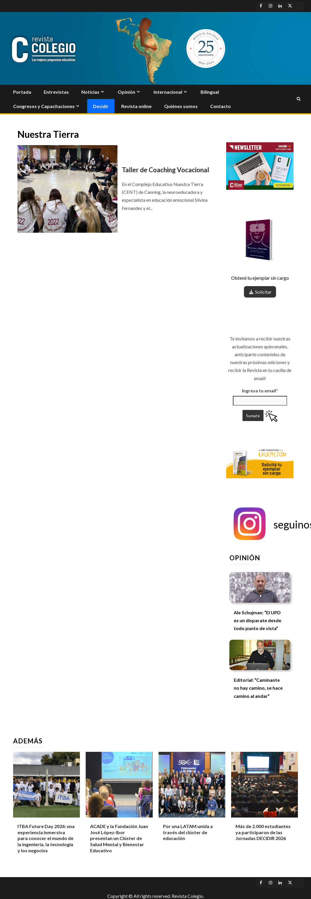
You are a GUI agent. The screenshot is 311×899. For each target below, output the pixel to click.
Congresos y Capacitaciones (44, 106)
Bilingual (210, 92)
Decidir (101, 106)
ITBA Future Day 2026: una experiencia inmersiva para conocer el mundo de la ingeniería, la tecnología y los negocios (46, 838)
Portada (22, 92)
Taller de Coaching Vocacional (165, 170)
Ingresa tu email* (260, 390)
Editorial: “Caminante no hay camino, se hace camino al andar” (258, 687)
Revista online (136, 106)
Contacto (220, 106)
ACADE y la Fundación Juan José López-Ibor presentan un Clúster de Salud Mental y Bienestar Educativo (119, 838)
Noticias (90, 92)
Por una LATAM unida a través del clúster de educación (188, 832)
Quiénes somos (181, 106)
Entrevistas (56, 92)
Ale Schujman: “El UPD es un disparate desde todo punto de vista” (257, 620)
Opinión (126, 92)
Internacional (168, 92)
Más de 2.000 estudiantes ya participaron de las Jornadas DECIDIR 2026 (263, 832)
